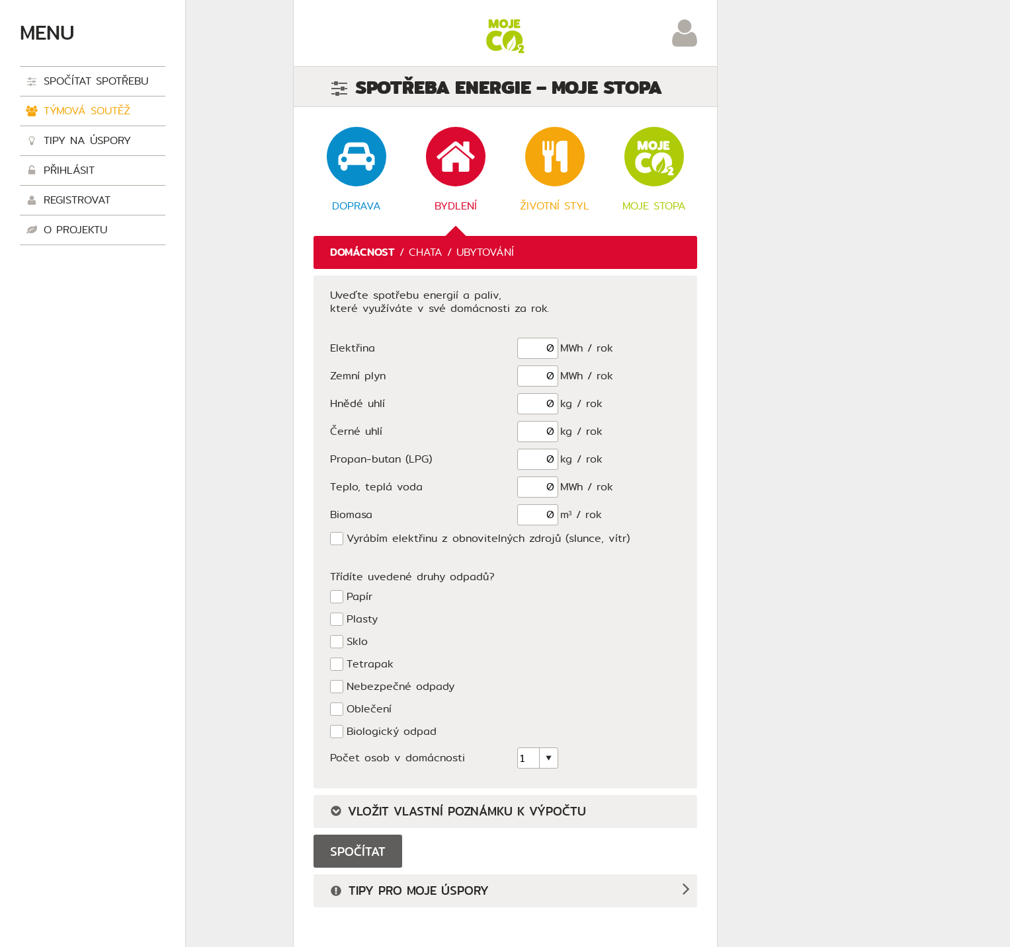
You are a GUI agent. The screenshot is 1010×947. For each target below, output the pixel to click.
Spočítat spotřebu (87, 82)
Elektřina (352, 348)
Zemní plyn (358, 375)
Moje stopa (654, 170)
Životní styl (554, 170)
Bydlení (455, 170)
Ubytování (485, 252)
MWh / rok (586, 348)
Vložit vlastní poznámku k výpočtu (458, 811)
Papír (359, 597)
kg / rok (581, 403)
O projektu (66, 231)
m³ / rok (581, 514)
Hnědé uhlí (357, 403)
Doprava (356, 170)
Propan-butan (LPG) (381, 459)
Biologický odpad (392, 732)
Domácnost (362, 252)
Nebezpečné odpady (400, 687)
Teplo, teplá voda (376, 486)
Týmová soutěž (78, 112)
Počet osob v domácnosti (397, 757)
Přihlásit (60, 171)
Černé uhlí (356, 431)
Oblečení (369, 709)
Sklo (357, 642)
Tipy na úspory (78, 142)
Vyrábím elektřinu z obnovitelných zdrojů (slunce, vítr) (488, 539)
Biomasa (351, 514)
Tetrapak (370, 664)
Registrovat (68, 201)
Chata (425, 252)
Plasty (362, 619)
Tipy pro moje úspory (409, 892)
